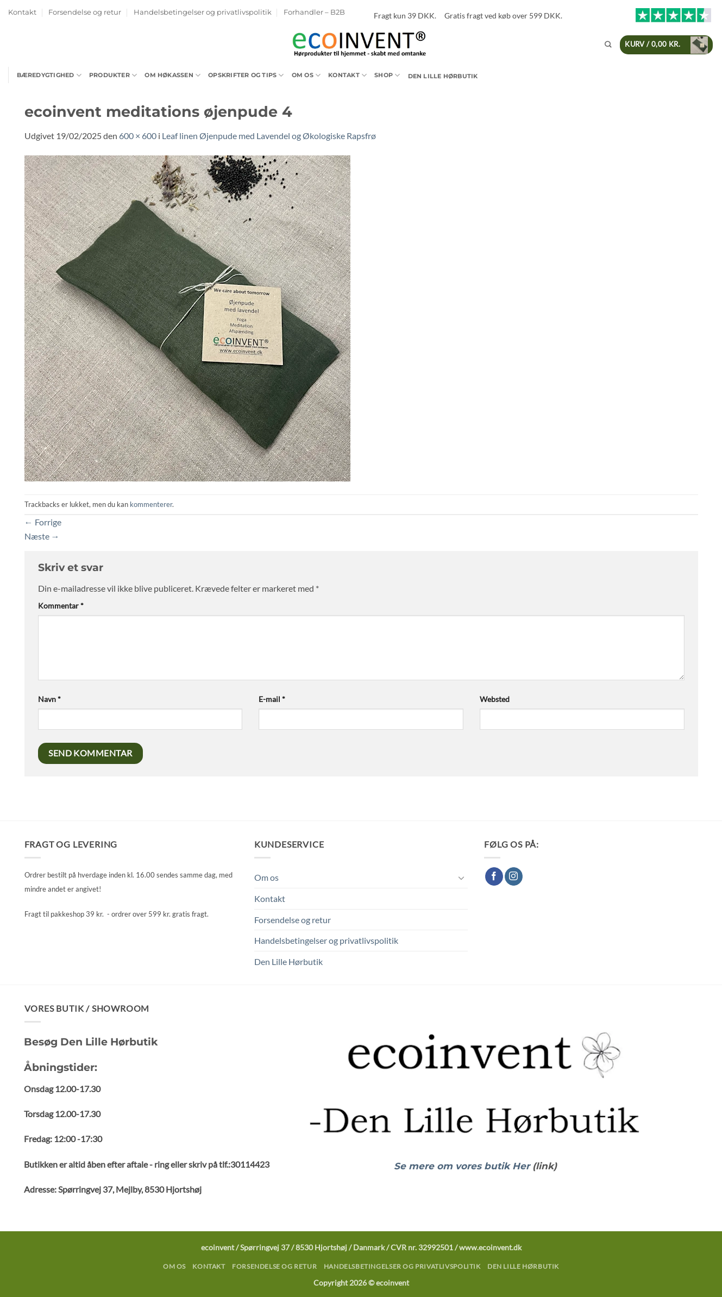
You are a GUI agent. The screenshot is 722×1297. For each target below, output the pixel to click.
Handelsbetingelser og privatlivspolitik (203, 12)
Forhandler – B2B (314, 12)
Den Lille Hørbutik (443, 76)
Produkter (113, 75)
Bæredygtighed (49, 75)
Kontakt (22, 12)
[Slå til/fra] (461, 877)
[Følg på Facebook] (494, 876)
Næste (42, 536)
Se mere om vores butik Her (463, 1166)
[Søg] (608, 44)
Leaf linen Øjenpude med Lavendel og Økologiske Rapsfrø (269, 135)
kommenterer (151, 504)
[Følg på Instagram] (514, 876)
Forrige (42, 522)
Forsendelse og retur (84, 12)
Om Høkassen (172, 75)
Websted (495, 699)
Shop (387, 75)
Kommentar (61, 605)
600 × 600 (137, 135)
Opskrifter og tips (246, 75)
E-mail (272, 699)
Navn (49, 699)
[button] (666, 44)
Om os (306, 75)
